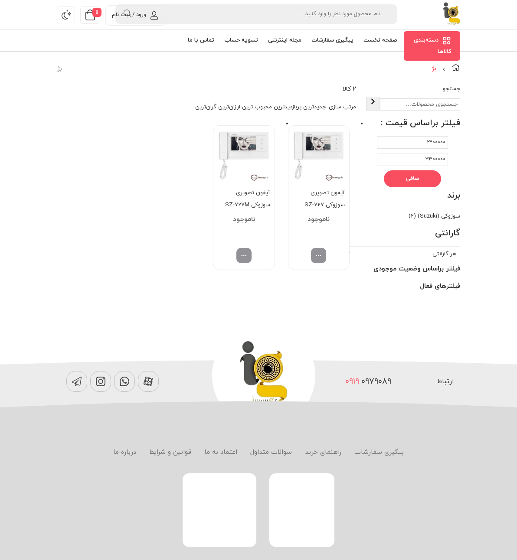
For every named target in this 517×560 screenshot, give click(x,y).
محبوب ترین (257, 107)
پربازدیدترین (287, 107)
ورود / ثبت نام (135, 15)
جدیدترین (314, 107)
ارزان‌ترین (229, 107)
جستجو (451, 89)
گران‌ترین (205, 107)
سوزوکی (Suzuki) (439, 216)
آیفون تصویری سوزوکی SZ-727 (324, 199)
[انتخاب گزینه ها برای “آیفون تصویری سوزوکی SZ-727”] (318, 255)
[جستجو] (373, 104)
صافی (412, 178)
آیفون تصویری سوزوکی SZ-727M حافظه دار (247, 200)
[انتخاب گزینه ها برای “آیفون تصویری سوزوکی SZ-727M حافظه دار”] (244, 255)
